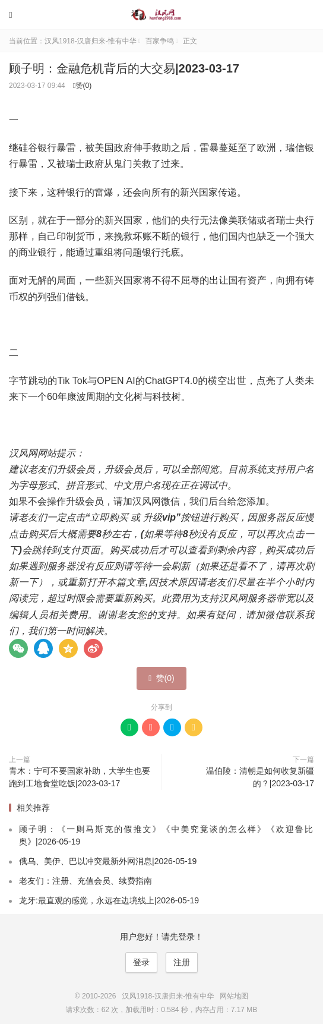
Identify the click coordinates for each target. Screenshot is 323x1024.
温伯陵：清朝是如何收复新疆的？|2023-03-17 (260, 777)
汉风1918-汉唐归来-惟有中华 (161, 15)
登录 (141, 962)
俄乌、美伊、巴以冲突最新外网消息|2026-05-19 (108, 861)
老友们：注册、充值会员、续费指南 (85, 881)
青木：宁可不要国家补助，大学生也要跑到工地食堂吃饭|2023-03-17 (79, 777)
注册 (181, 962)
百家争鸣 (159, 41)
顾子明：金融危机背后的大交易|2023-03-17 (124, 68)
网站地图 (234, 996)
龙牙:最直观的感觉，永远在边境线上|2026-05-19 (109, 900)
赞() (82, 85)
